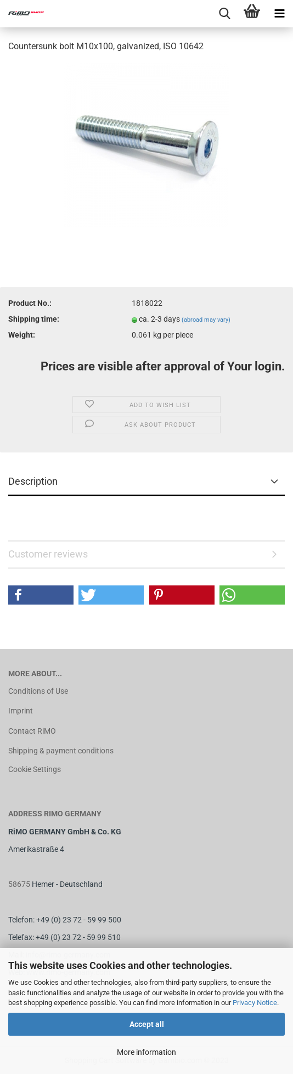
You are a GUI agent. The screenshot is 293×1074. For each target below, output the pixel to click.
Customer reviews (48, 554)
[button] (41, 595)
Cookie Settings (34, 769)
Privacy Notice (255, 1002)
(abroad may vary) (206, 319)
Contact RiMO (32, 731)
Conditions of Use (38, 691)
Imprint (20, 710)
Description (33, 481)
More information (146, 1052)
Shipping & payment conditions (61, 750)
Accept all (146, 1024)
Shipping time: (33, 319)
